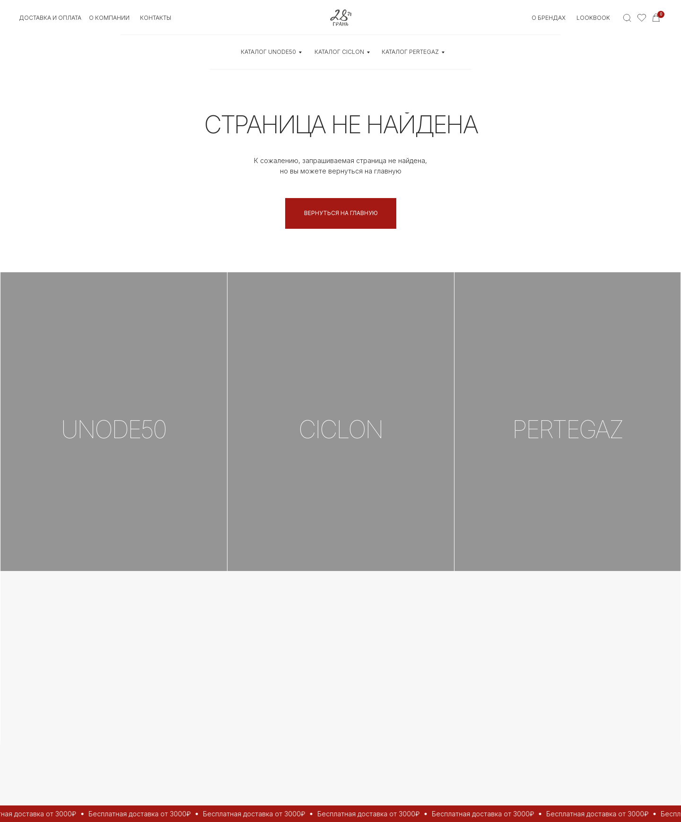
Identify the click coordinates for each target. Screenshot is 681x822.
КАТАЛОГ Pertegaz (410, 51)
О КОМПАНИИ (109, 17)
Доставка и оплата (50, 17)
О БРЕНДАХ (549, 17)
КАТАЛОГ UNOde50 (268, 51)
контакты (155, 17)
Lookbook (593, 17)
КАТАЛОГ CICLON (339, 51)
